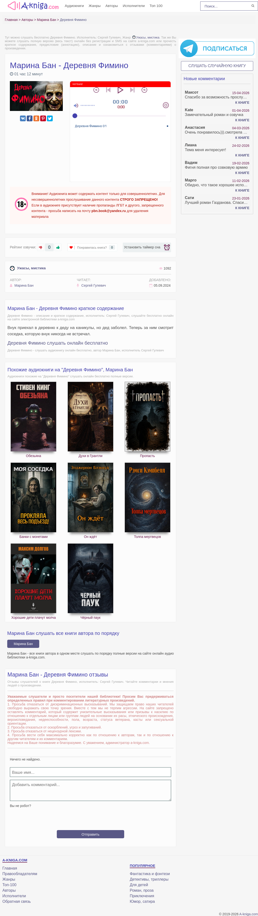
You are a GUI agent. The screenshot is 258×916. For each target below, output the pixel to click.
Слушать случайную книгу (217, 66)
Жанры (95, 6)
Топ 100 (155, 6)
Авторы (111, 6)
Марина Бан (21, 285)
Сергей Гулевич (91, 285)
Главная (9, 868)
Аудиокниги (74, 6)
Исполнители (134, 6)
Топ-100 (9, 885)
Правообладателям (19, 874)
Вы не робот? (20, 806)
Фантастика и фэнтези (150, 874)
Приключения (142, 896)
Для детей (139, 885)
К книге (242, 102)
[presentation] (90, 817)
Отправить (90, 834)
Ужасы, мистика (145, 37)
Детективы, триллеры (149, 879)
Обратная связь (16, 901)
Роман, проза (142, 890)
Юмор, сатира (142, 901)
